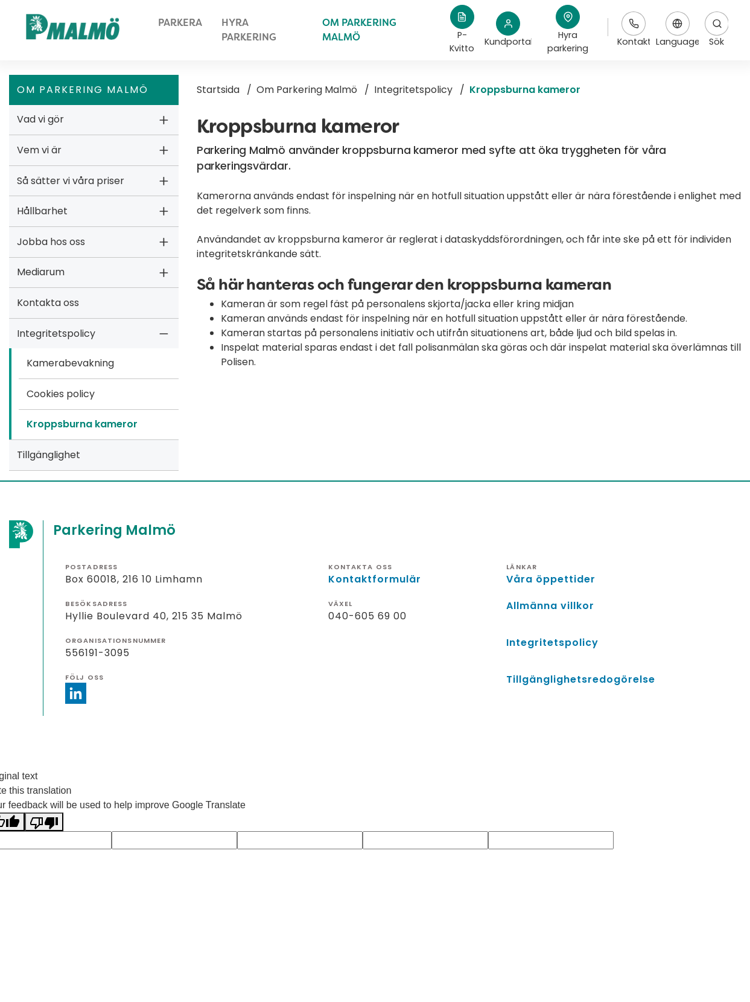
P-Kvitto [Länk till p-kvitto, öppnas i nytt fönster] (462, 29)
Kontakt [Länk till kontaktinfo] (633, 29)
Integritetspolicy (56, 333)
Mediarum (41, 272)
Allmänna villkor (550, 606)
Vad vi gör (40, 119)
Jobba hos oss (51, 242)
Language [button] (677, 30)
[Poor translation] (44, 821)
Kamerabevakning (70, 363)
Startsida (218, 90)
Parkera (180, 22)
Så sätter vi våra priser (70, 181)
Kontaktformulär (374, 579)
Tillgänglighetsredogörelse (580, 679)
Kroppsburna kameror (82, 424)
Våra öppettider (551, 579)
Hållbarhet (42, 211)
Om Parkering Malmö (306, 90)
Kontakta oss (48, 303)
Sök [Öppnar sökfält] (716, 29)
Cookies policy (61, 394)
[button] (568, 30)
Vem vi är (39, 150)
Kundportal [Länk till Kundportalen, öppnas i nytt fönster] (508, 29)
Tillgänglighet (48, 455)
